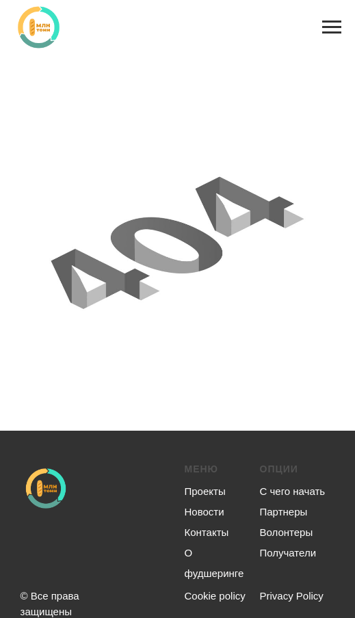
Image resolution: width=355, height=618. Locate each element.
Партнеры (284, 512)
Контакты (207, 532)
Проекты (205, 491)
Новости (204, 512)
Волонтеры (286, 532)
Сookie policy (215, 596)
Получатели (288, 553)
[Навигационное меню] (331, 27)
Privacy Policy (292, 596)
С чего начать (293, 491)
